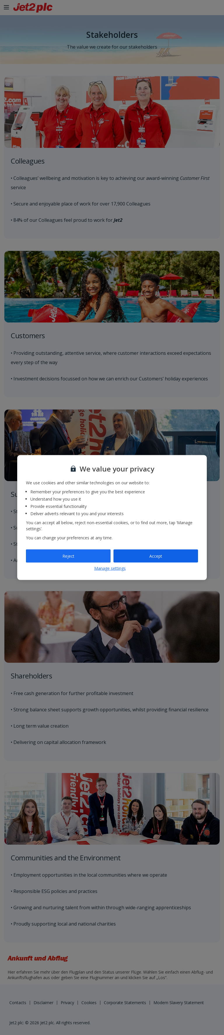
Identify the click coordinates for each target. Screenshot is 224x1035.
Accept (155, 556)
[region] (112, 517)
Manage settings (110, 568)
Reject (68, 556)
